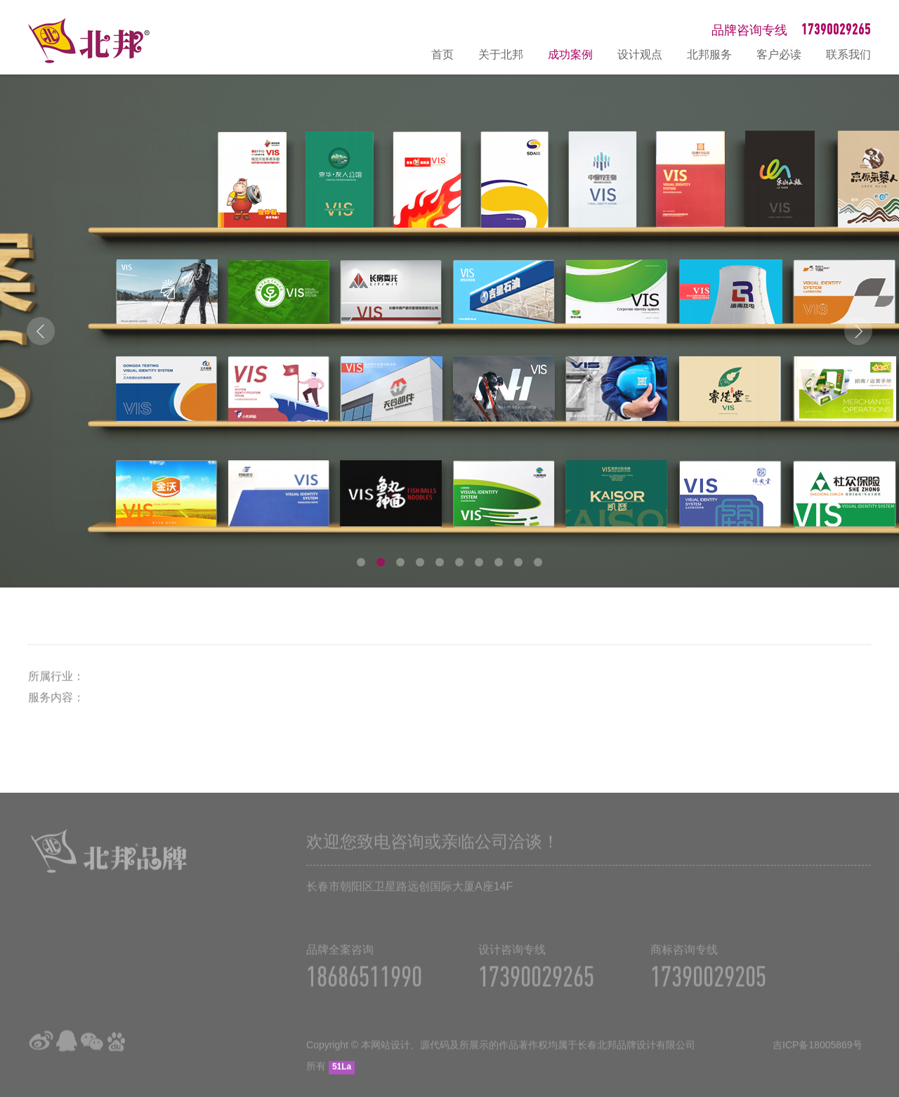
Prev (41, 331)
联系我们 (848, 54)
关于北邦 (500, 54)
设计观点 (639, 54)
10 (538, 562)
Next (858, 331)
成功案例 (570, 54)
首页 (442, 54)
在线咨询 (881, 936)
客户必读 (778, 54)
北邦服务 (709, 54)
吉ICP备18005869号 (817, 1055)
